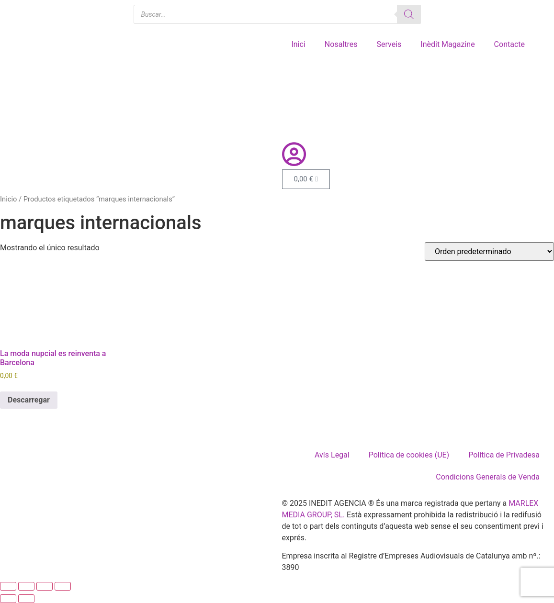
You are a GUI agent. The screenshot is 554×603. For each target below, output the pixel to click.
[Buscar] (409, 14)
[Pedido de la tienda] (489, 251)
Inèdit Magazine (447, 44)
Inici (298, 44)
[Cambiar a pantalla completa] (26, 586)
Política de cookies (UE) (409, 454)
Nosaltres (341, 44)
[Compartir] (44, 586)
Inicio (8, 199)
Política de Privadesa (504, 454)
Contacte (509, 44)
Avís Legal (332, 454)
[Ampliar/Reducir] (8, 586)
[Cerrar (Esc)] (63, 586)
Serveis (388, 44)
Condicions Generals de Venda (488, 476)
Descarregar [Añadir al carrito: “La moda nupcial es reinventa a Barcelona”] (29, 399)
